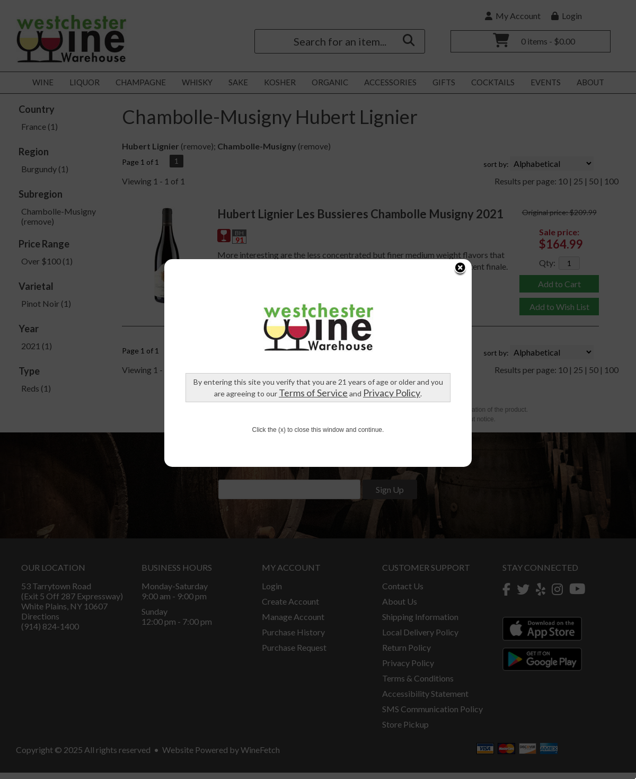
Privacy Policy (377, 315)
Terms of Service (298, 315)
